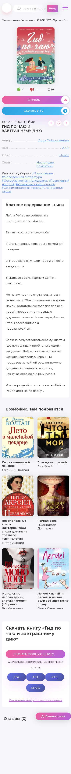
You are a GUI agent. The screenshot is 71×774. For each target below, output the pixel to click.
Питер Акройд (13, 543)
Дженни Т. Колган (15, 470)
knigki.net (6, 8)
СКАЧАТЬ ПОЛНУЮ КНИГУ (33, 654)
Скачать (48, 100)
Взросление (43, 173)
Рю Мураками (12, 608)
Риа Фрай (44, 466)
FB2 (17, 677)
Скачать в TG (46, 111)
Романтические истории (36, 184)
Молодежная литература (23, 177)
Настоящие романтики (45, 164)
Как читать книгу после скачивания (35, 700)
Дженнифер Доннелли (46, 526)
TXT (35, 677)
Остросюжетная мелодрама (25, 180)
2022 (65, 148)
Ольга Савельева (50, 608)
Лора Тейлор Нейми (53, 140)
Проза (64, 155)
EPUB (35, 688)
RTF (54, 677)
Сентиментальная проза (22, 187)
